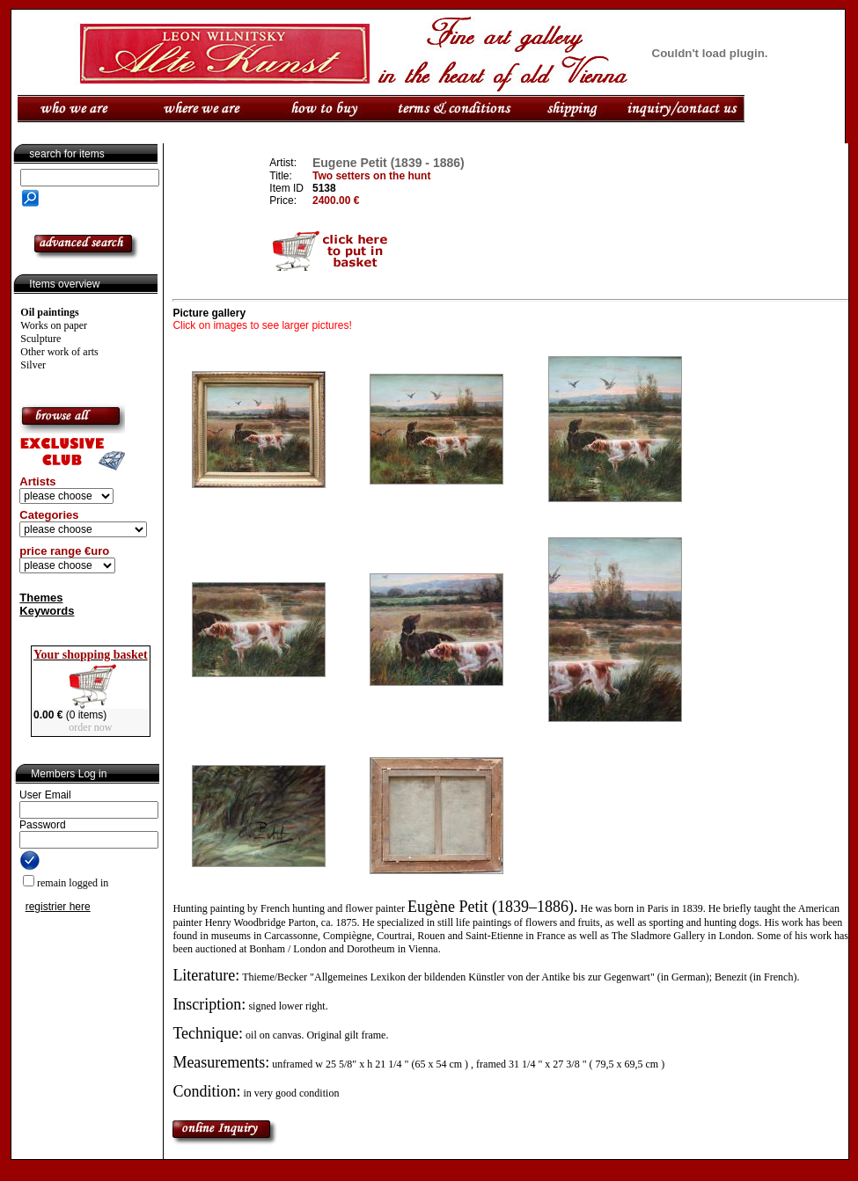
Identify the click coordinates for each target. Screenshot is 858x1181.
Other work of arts (59, 352)
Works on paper (53, 325)
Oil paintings (49, 312)
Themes (40, 597)
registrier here (58, 906)
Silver (33, 365)
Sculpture (40, 338)
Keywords (46, 610)
